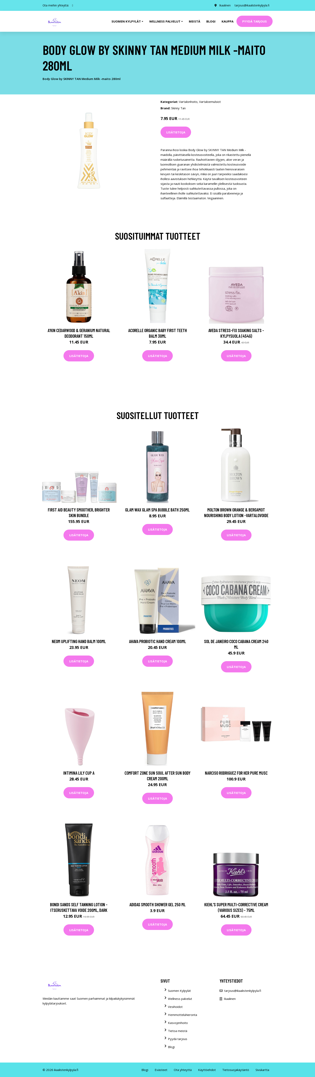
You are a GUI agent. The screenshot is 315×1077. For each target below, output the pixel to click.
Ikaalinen (225, 5)
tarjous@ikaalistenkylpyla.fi (252, 5)
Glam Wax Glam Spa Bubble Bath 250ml (157, 509)
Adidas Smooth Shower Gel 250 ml (157, 904)
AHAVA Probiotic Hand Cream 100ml (157, 641)
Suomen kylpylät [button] (126, 21)
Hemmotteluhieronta (182, 1015)
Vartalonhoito (188, 102)
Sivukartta (262, 1070)
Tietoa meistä (177, 1031)
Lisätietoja (175, 132)
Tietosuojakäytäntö (235, 1070)
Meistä (194, 21)
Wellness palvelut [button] (164, 21)
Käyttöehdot (207, 1070)
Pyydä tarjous (254, 21)
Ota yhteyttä (183, 1070)
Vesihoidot (175, 1007)
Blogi (211, 21)
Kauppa (227, 21)
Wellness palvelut (180, 999)
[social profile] (73, 5)
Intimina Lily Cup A (78, 772)
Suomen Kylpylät (179, 991)
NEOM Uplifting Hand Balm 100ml (79, 641)
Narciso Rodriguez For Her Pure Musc (236, 772)
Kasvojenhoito (178, 1023)
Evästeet (161, 1070)
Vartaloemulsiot (210, 102)
